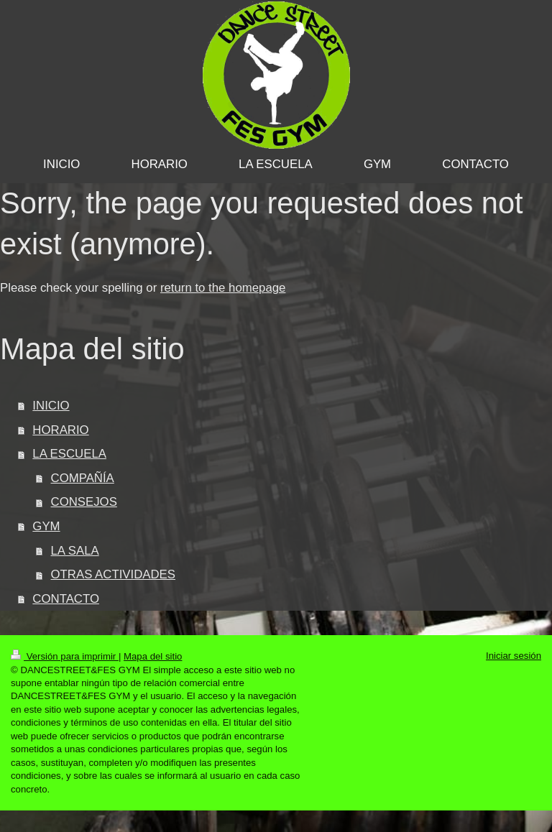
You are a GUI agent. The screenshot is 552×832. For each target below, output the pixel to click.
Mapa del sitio (153, 656)
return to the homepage (222, 288)
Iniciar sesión (513, 655)
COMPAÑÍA (82, 478)
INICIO (50, 405)
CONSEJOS (84, 502)
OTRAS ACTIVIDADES (113, 574)
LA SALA (75, 551)
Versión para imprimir (65, 656)
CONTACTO (65, 599)
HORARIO (60, 430)
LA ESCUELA (69, 454)
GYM (46, 526)
